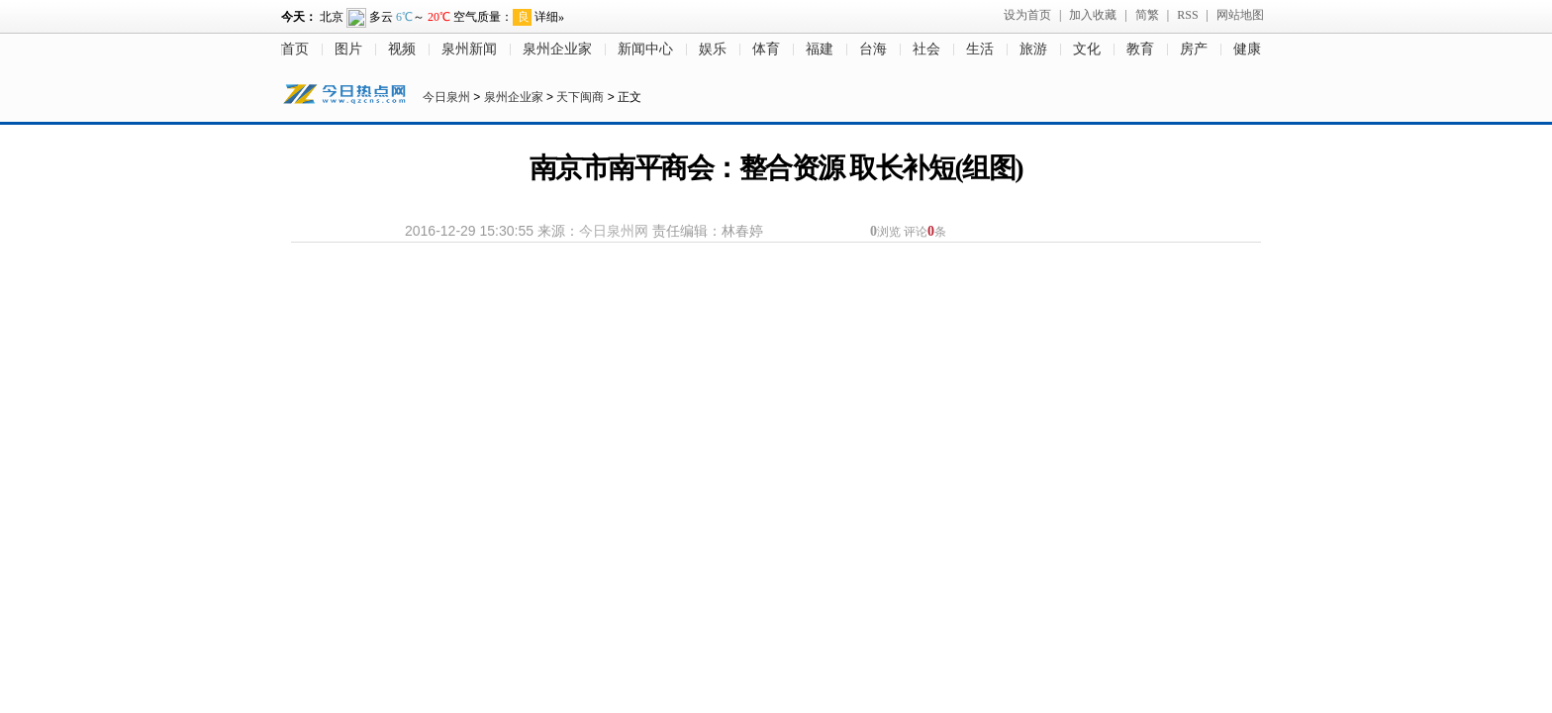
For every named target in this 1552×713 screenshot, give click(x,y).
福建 (819, 49)
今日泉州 (446, 97)
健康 (1247, 49)
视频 (402, 49)
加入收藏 (1092, 15)
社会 (926, 49)
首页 (295, 49)
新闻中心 (645, 49)
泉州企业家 (557, 49)
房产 (1194, 49)
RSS (1187, 15)
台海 (873, 49)
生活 (980, 49)
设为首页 (1027, 15)
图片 (348, 49)
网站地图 (1240, 15)
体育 (766, 49)
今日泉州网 (613, 231)
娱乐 (713, 49)
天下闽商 (580, 97)
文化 (1087, 49)
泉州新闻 (469, 49)
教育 (1140, 49)
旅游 (1033, 49)
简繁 (1147, 15)
